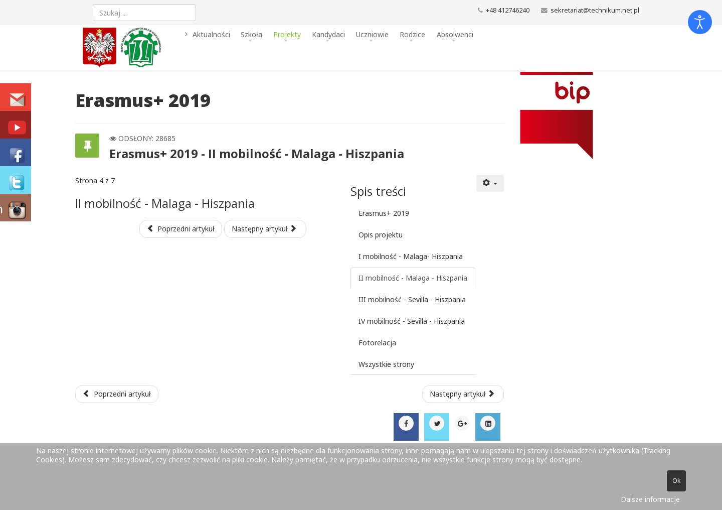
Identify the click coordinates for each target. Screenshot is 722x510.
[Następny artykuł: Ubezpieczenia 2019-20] (463, 394)
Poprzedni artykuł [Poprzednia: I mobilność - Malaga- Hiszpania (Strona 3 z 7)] (181, 228)
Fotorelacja (377, 342)
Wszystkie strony (386, 364)
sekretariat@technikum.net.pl (595, 10)
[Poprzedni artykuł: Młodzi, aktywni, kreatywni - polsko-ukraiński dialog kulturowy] (116, 394)
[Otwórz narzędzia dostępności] (700, 22)
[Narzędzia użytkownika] (490, 183)
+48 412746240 (507, 10)
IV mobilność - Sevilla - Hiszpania (411, 321)
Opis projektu (380, 234)
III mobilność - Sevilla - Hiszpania (412, 299)
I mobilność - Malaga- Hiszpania (410, 256)
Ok (676, 480)
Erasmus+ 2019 (383, 213)
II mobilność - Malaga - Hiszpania (412, 278)
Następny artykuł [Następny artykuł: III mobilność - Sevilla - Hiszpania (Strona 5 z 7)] (264, 228)
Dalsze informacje (650, 499)
